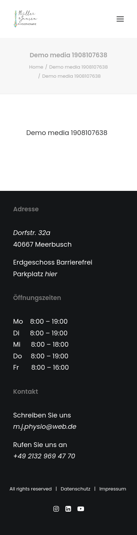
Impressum (113, 488)
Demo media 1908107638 (78, 66)
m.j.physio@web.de (44, 426)
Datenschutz (75, 488)
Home (36, 66)
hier (51, 273)
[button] (120, 19)
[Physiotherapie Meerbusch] (25, 19)
